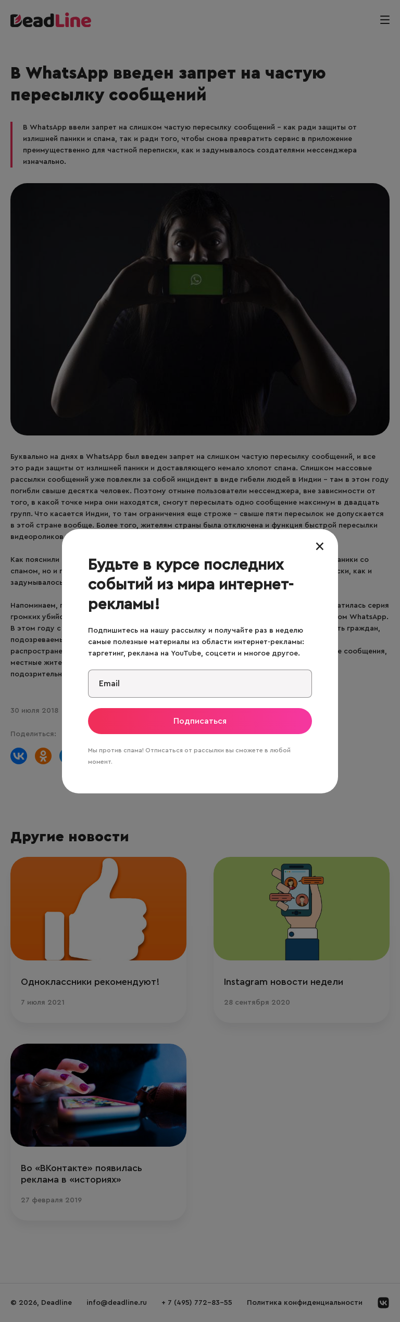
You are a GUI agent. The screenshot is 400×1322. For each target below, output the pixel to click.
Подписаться (200, 721)
